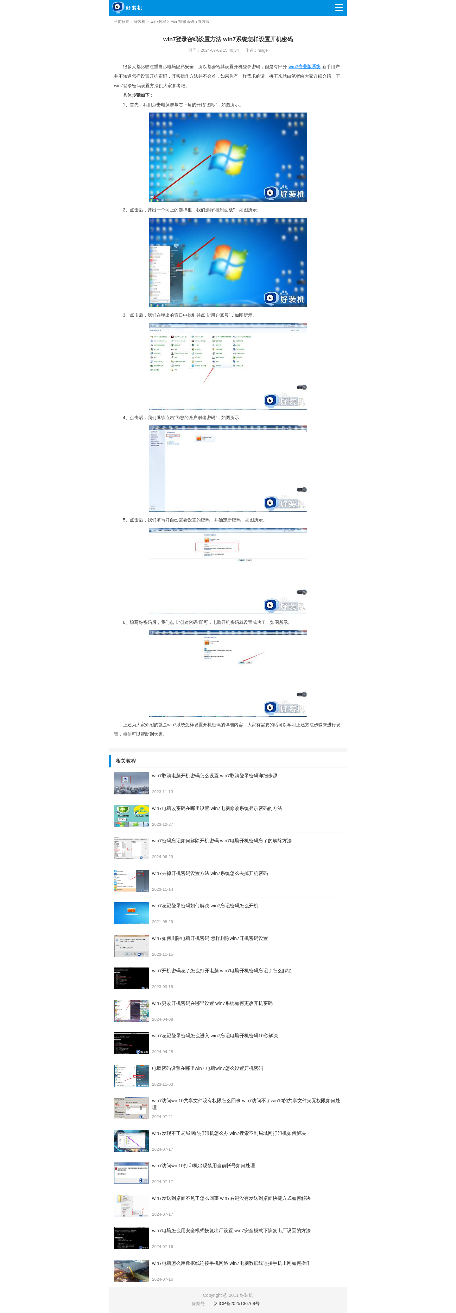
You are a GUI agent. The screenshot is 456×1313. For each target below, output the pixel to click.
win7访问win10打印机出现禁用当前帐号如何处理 (203, 1165)
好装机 (139, 21)
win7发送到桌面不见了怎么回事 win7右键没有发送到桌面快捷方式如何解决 (231, 1198)
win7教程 (158, 21)
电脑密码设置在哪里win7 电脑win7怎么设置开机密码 (207, 1068)
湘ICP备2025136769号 (236, 1303)
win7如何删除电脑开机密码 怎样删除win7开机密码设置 (210, 938)
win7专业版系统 (304, 66)
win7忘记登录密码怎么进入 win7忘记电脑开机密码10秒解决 (215, 1035)
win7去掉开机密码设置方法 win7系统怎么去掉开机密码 (210, 873)
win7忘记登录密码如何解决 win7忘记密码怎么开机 (205, 905)
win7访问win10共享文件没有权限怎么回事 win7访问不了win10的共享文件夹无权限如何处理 (246, 1104)
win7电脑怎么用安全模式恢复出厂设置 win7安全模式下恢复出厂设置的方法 (231, 1230)
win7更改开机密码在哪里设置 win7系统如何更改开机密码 (212, 1003)
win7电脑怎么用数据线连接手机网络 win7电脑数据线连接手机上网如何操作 (231, 1263)
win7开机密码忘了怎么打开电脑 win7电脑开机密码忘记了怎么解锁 (222, 970)
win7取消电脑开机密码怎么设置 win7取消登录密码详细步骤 (214, 775)
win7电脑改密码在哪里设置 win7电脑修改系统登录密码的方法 (217, 808)
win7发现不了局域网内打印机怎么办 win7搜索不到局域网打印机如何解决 (229, 1133)
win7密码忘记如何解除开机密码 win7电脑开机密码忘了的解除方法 (222, 840)
